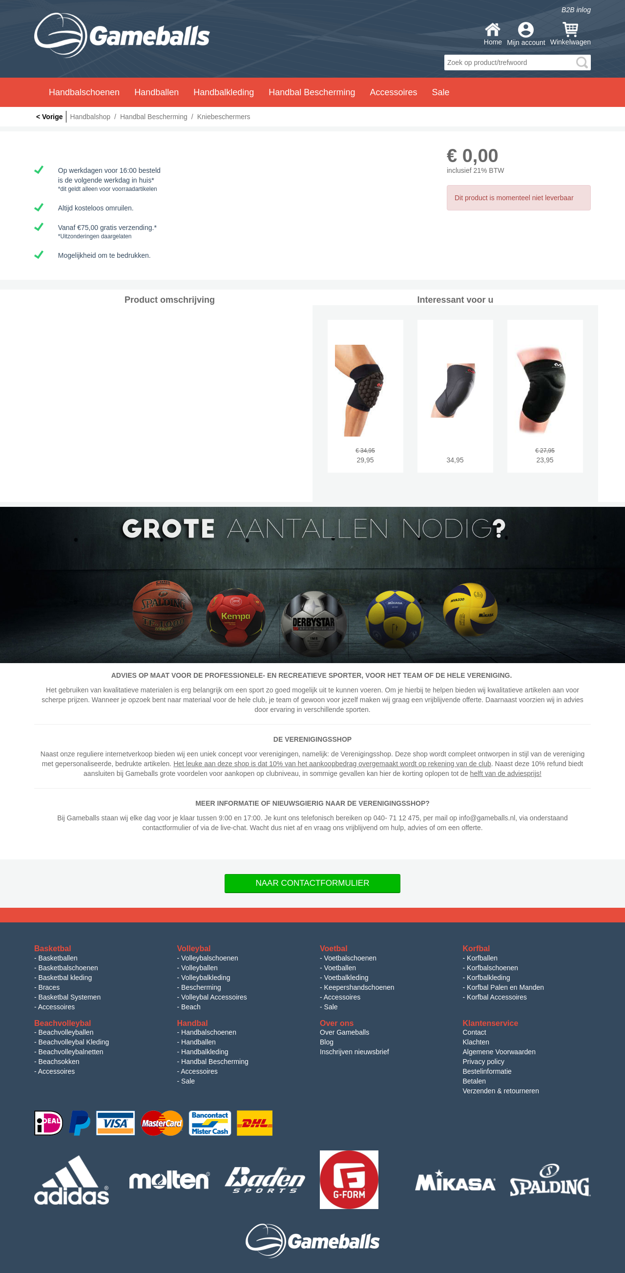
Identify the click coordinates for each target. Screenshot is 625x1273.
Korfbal (476, 948)
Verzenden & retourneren (501, 1091)
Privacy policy (484, 1061)
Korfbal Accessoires (497, 997)
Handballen (198, 1042)
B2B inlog (576, 10)
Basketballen (58, 958)
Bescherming (201, 987)
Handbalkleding (205, 1052)
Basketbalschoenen (68, 968)
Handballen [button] (156, 92)
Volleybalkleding (205, 977)
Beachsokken (59, 1061)
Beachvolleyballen (66, 1032)
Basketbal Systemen (70, 997)
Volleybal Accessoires (214, 997)
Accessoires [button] (393, 92)
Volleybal (194, 948)
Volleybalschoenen (209, 958)
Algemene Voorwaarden (499, 1052)
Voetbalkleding (346, 977)
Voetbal (334, 948)
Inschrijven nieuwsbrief (354, 1052)
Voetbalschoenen (350, 958)
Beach (191, 1007)
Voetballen (340, 968)
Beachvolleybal (62, 1023)
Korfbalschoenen (492, 968)
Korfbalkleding (488, 977)
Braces (49, 987)
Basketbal (52, 948)
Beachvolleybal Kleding (74, 1042)
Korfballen (482, 958)
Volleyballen (199, 968)
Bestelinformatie (487, 1071)
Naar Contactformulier (313, 883)
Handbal (192, 1023)
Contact (474, 1032)
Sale (440, 92)
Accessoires (56, 1007)
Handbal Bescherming (215, 1061)
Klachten (476, 1042)
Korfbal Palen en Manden (505, 987)
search (582, 62)
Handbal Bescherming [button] (312, 92)
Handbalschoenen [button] (84, 92)
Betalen (474, 1081)
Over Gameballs (344, 1032)
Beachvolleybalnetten (71, 1052)
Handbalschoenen (208, 1032)
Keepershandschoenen (359, 987)
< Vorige (49, 117)
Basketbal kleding (65, 977)
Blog (326, 1042)
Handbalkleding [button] (223, 92)
